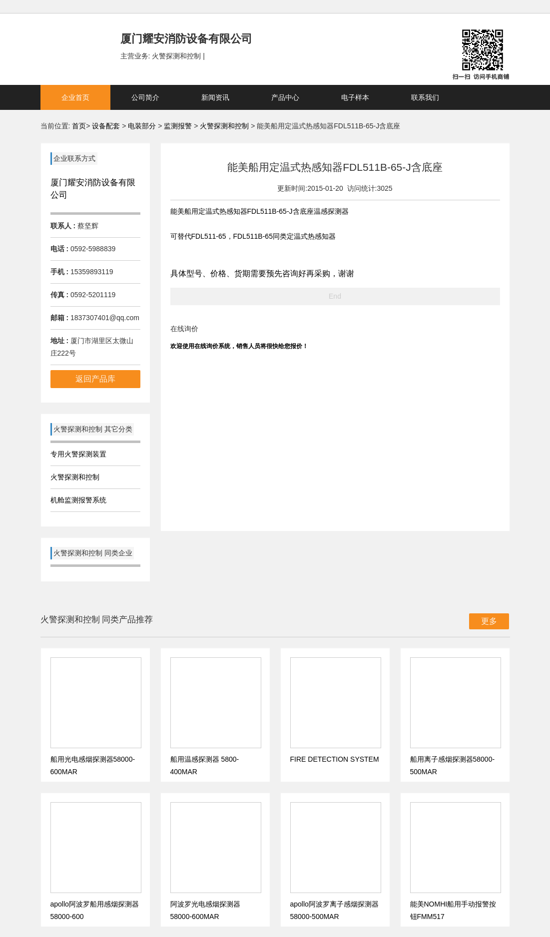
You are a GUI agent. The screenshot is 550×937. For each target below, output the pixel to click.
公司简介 (145, 97)
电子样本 (355, 97)
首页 (79, 126)
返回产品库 (95, 379)
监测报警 (179, 126)
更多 (489, 621)
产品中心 (285, 97)
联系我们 (425, 97)
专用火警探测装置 (78, 454)
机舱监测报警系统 (78, 500)
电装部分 (143, 126)
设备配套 (106, 126)
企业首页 (75, 97)
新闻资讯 (215, 97)
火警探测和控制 (225, 126)
